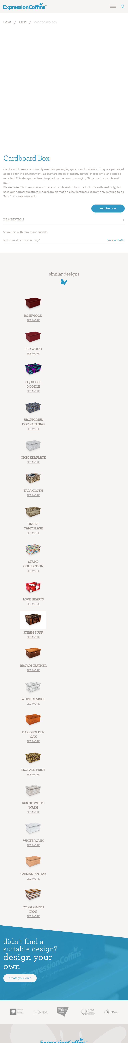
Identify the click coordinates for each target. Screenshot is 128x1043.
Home (7, 22)
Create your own (20, 978)
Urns (22, 22)
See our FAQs (116, 240)
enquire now (108, 208)
